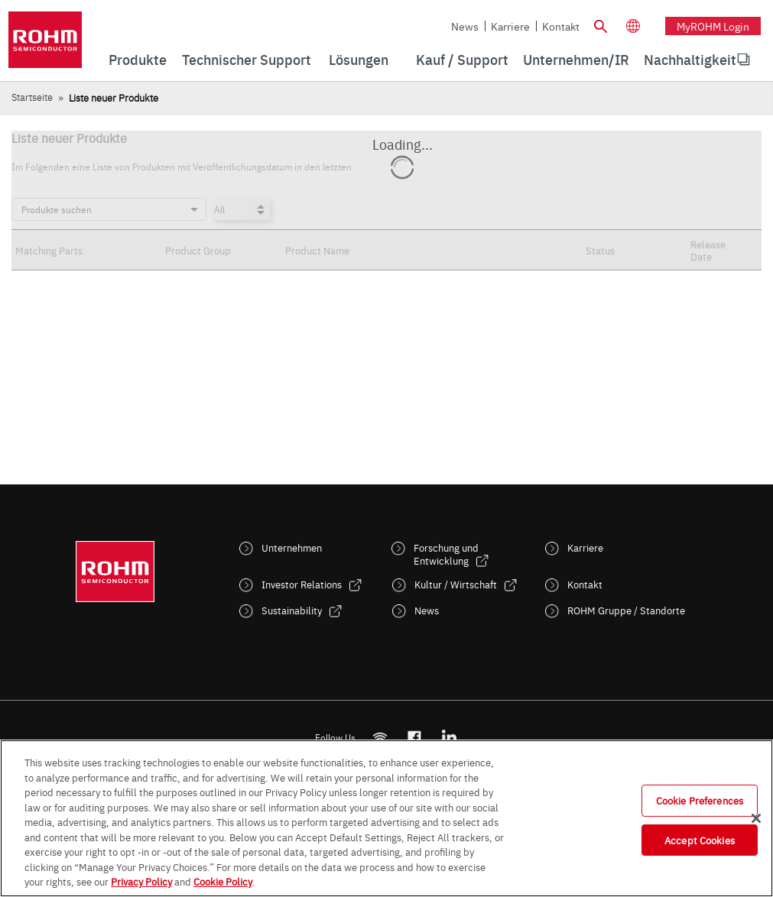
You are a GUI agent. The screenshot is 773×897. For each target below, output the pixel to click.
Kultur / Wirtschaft (455, 584)
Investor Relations (301, 584)
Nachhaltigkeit (690, 59)
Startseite (32, 96)
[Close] (756, 818)
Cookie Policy (222, 881)
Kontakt (561, 26)
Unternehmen (291, 547)
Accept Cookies (699, 840)
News (465, 26)
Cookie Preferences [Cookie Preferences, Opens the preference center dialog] (699, 800)
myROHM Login (713, 26)
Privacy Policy (141, 881)
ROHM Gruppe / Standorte (626, 610)
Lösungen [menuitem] (358, 59)
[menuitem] (690, 59)
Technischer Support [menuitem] (246, 59)
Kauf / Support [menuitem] (462, 59)
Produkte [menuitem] (138, 59)
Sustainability (291, 610)
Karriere (510, 26)
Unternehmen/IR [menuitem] (576, 59)
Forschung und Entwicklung (446, 554)
